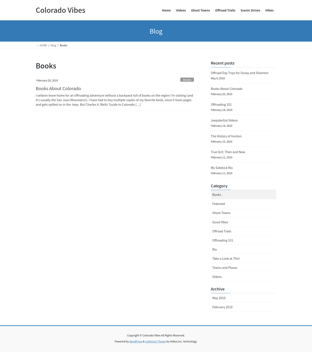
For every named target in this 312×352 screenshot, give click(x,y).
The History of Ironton (226, 136)
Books (187, 80)
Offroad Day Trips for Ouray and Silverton (239, 73)
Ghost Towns (221, 213)
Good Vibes (220, 222)
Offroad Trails (221, 231)
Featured (218, 203)
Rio (214, 249)
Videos (217, 276)
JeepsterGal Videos (224, 120)
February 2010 (222, 307)
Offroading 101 (221, 104)
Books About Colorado (58, 88)
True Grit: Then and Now (228, 152)
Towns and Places (224, 267)
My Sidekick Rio (222, 167)
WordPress (135, 341)
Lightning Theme (155, 341)
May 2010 (219, 298)
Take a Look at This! (226, 258)
